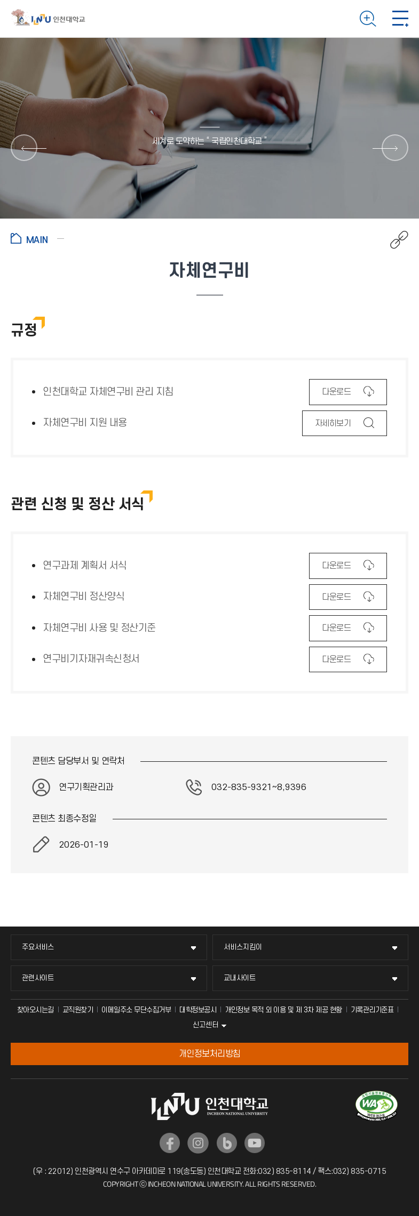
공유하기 (393, 240)
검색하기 (368, 19)
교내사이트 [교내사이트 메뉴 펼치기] (240, 978)
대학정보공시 (197, 1010)
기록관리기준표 (372, 1010)
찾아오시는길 (35, 1010)
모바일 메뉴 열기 (400, 19)
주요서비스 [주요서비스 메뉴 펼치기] (38, 947)
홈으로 (37, 238)
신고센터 (205, 1025)
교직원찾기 (77, 1010)
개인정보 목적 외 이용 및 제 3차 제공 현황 (283, 1010)
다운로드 (336, 395)
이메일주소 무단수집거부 (136, 1010)
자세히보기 (332, 427)
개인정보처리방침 (210, 1054)
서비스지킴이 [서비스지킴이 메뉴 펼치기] (243, 947)
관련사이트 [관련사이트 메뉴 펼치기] (38, 978)
